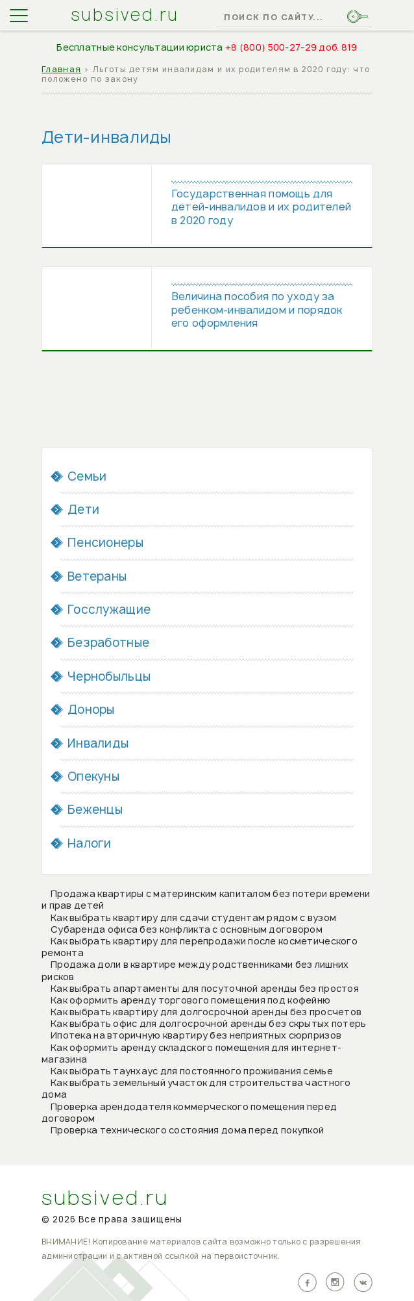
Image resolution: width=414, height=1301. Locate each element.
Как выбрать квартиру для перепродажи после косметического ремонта (200, 948)
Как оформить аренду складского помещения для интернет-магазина (191, 1054)
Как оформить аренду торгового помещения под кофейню (190, 1001)
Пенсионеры (105, 545)
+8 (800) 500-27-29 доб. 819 (291, 47)
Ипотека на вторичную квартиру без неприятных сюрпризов (196, 1037)
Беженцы (95, 811)
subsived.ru (125, 15)
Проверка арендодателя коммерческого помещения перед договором (189, 1114)
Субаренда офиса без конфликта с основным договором (187, 930)
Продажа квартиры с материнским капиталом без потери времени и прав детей (206, 901)
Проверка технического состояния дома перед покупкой (187, 1131)
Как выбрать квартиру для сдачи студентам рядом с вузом (193, 919)
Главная (61, 69)
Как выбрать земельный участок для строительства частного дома (196, 1090)
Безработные (108, 645)
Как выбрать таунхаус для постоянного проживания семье (192, 1072)
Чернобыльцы (109, 678)
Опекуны (93, 778)
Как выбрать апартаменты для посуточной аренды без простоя (205, 989)
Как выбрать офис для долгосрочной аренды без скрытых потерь (209, 1025)
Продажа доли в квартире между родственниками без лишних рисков (195, 972)
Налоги (89, 845)
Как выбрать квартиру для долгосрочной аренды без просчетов (206, 1013)
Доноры (91, 711)
